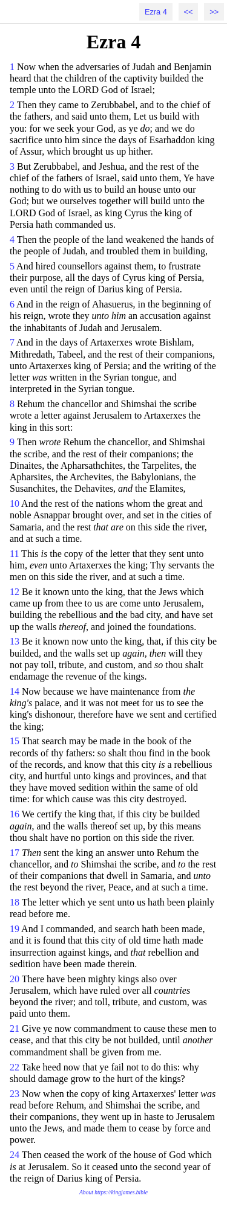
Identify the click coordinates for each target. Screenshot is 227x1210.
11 (14, 554)
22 (14, 1067)
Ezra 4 (156, 11)
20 (14, 979)
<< (188, 11)
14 (14, 691)
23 (14, 1094)
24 (14, 1155)
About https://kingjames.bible (113, 1192)
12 (14, 592)
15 (14, 741)
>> (214, 11)
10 (14, 503)
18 (14, 902)
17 (14, 853)
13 (14, 641)
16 (14, 814)
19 (14, 929)
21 (14, 1028)
